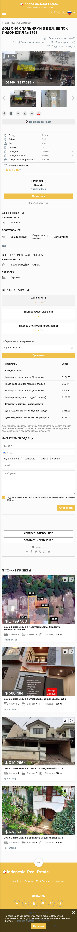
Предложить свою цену (63, 46)
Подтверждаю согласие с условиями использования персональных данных (41, 494)
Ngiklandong (10, 704)
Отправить (66, 503)
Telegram (55, 454)
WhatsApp (30, 454)
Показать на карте (40, 121)
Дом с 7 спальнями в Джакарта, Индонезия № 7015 (33, 764)
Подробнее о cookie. (24, 921)
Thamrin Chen (38, 184)
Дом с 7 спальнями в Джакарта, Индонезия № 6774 (33, 833)
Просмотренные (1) (65, 42)
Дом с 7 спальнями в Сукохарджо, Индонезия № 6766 (35, 694)
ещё (4, 241)
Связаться (38, 192)
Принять (38, 926)
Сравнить (38, 351)
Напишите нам (40, 908)
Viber (43, 454)
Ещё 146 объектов (38, 198)
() (51, 12)
